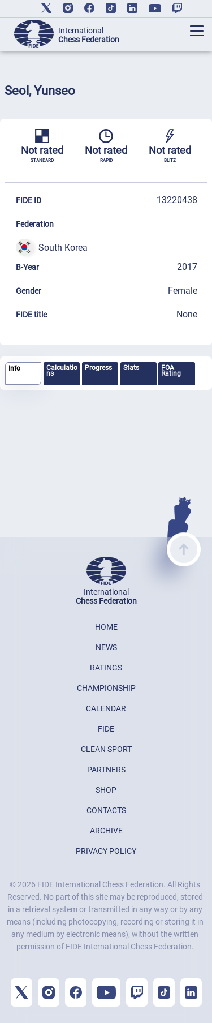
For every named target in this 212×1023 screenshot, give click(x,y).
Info (14, 368)
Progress (98, 368)
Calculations (61, 370)
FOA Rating (171, 370)
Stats (131, 368)
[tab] (23, 373)
